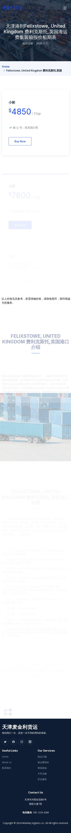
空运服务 (42, 779)
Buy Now (20, 145)
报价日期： (29, 43)
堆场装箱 (42, 768)
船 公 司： (25, 132)
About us (7, 762)
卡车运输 (42, 773)
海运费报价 (43, 762)
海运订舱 (42, 757)
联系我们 (6, 768)
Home (6, 66)
